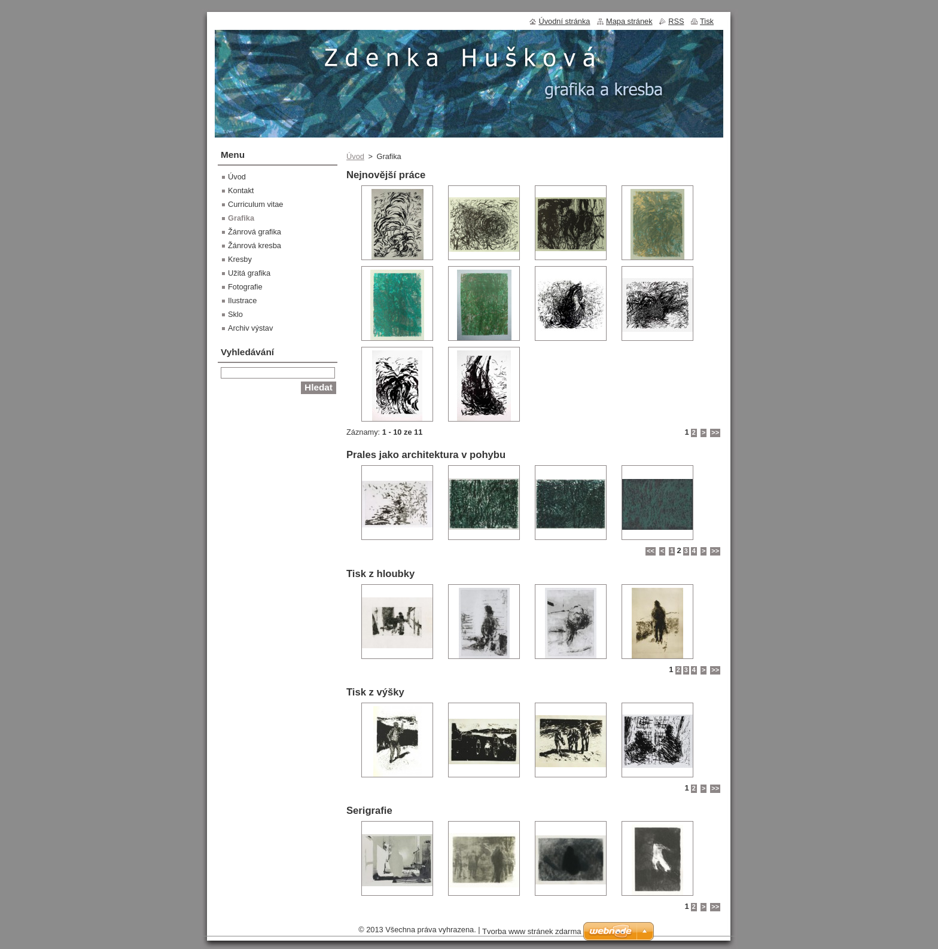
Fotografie (245, 286)
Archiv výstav (250, 328)
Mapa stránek (629, 21)
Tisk (707, 21)
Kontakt (241, 190)
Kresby (240, 259)
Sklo (235, 314)
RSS (676, 21)
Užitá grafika (249, 272)
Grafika (241, 217)
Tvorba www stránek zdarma (531, 931)
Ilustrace (242, 300)
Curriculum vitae (255, 204)
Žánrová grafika (254, 231)
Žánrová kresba (254, 245)
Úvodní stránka (564, 21)
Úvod (355, 156)
